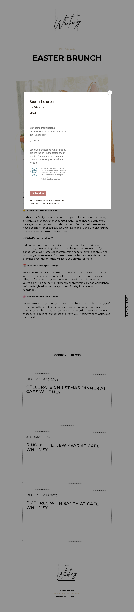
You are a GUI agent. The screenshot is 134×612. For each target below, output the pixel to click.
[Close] (110, 92)
